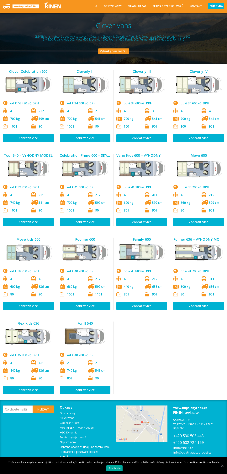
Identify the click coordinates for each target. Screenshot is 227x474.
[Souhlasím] (222, 466)
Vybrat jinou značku (113, 51)
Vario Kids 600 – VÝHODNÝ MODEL (145, 155)
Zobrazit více (28, 138)
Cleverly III (142, 71)
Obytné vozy (113, 6)
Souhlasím (114, 468)
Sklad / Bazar (137, 6)
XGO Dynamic (68, 432)
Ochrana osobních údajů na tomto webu (85, 447)
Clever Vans (67, 418)
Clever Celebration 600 (28, 71)
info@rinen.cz (183, 448)
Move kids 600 (28, 239)
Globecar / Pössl (70, 423)
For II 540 (85, 323)
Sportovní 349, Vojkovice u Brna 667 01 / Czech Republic (193, 424)
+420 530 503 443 (188, 435)
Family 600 (142, 239)
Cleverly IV (199, 71)
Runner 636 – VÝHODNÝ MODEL (199, 239)
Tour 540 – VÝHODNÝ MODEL (28, 155)
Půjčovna (216, 6)
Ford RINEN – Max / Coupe (77, 427)
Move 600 (199, 155)
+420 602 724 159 (188, 442)
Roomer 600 (85, 239)
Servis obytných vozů (168, 6)
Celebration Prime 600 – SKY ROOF (89, 155)
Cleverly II (85, 71)
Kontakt (196, 6)
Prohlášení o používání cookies (79, 452)
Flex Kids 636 (28, 323)
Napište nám (68, 442)
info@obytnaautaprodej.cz (192, 452)
